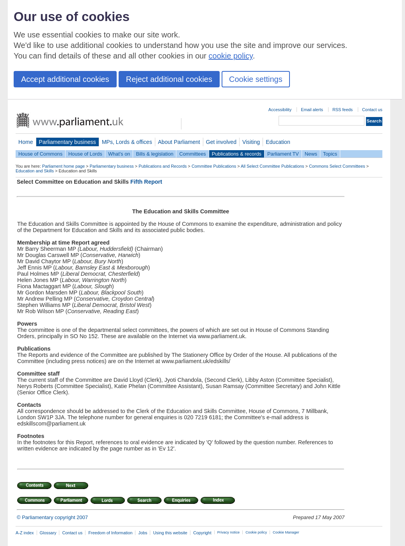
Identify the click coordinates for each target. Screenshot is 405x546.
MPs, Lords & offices (127, 142)
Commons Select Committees (337, 166)
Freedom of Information (110, 532)
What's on (119, 154)
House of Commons (40, 154)
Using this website (170, 532)
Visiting (251, 142)
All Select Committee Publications (272, 166)
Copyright (202, 532)
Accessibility (279, 109)
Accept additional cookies (65, 79)
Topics (330, 154)
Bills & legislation (154, 154)
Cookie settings (255, 79)
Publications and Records (163, 166)
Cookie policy (256, 532)
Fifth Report (146, 182)
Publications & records (236, 154)
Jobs (142, 532)
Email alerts (312, 109)
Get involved (221, 142)
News (311, 154)
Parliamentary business (67, 142)
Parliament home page (63, 166)
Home (25, 142)
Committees (192, 154)
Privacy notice (228, 532)
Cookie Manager (286, 532)
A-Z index (25, 532)
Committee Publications (214, 166)
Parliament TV (283, 154)
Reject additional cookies (169, 79)
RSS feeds (342, 109)
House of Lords (85, 154)
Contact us (372, 109)
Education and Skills (35, 170)
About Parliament (179, 142)
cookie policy (231, 55)
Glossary (48, 532)
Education (278, 142)
